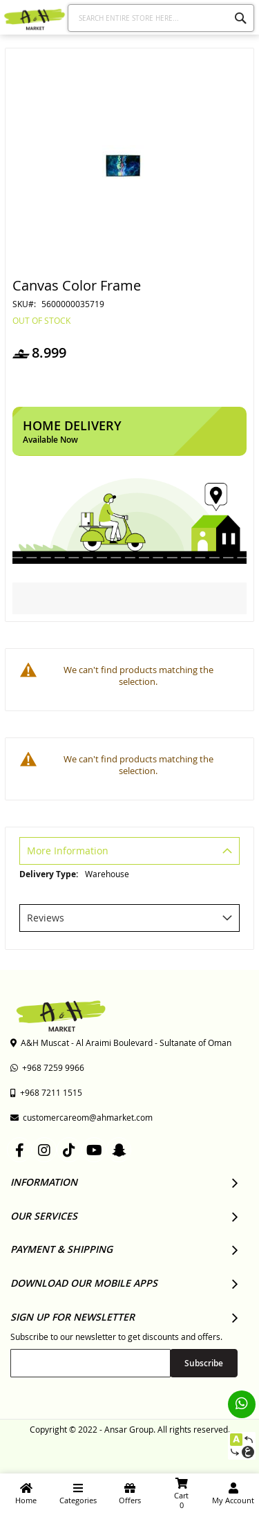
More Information (67, 850)
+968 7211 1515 (46, 1092)
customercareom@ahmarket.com (81, 1117)
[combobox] (161, 18)
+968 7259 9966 (47, 1067)
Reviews (45, 917)
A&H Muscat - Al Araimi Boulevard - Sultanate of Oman (120, 1042)
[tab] (129, 852)
